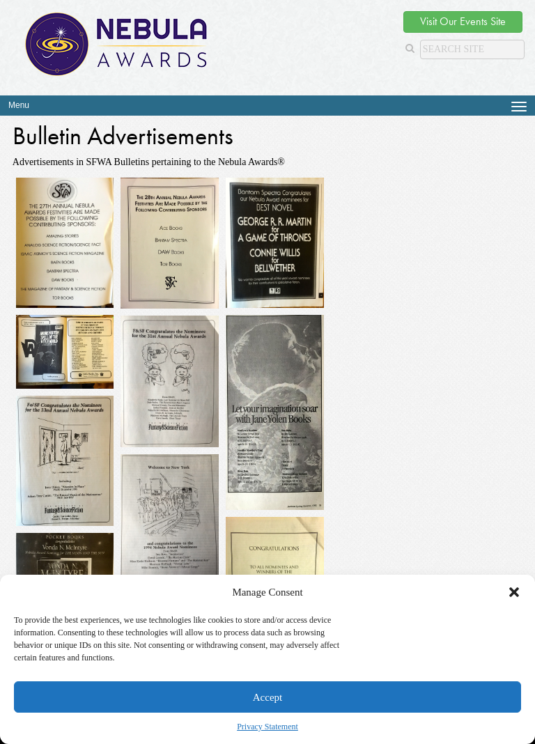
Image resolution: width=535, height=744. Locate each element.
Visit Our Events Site (463, 21)
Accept (267, 697)
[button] (514, 592)
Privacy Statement (267, 726)
